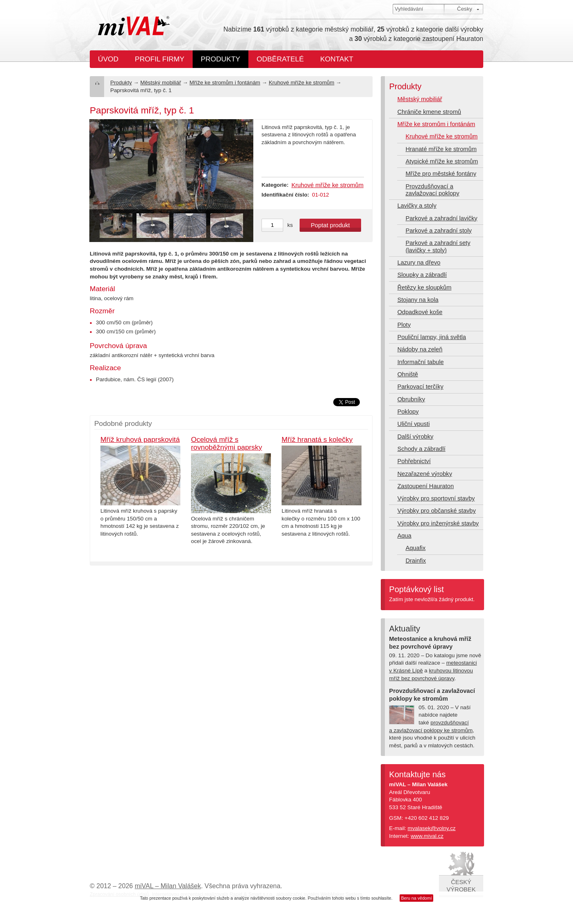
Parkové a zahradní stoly (438, 230)
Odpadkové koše (419, 312)
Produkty (220, 59)
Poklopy (407, 411)
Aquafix (415, 548)
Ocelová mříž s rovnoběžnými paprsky (226, 443)
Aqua (404, 535)
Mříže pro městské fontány (440, 173)
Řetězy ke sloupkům (424, 287)
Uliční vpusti (413, 424)
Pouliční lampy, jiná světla (431, 337)
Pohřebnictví (413, 461)
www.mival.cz (427, 836)
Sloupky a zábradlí (422, 275)
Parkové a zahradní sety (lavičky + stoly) (437, 246)
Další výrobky (415, 436)
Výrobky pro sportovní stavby (436, 498)
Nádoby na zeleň (419, 349)
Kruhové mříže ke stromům (301, 82)
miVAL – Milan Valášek (168, 885)
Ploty (404, 324)
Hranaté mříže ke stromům (440, 149)
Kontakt (336, 59)
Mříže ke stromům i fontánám (224, 82)
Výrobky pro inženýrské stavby (438, 523)
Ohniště (407, 374)
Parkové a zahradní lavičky (441, 218)
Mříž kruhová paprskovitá (140, 439)
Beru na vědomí (416, 898)
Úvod (108, 59)
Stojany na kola (417, 299)
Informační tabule (420, 362)
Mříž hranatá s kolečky (317, 439)
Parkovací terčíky (420, 386)
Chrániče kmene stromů (429, 112)
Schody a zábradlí (421, 449)
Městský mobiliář (160, 82)
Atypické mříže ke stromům (441, 161)
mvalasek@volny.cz (432, 828)
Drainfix (415, 560)
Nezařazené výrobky (424, 474)
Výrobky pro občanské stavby (436, 510)
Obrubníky (411, 399)
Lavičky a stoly (416, 205)
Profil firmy (159, 59)
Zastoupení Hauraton (425, 486)
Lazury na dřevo (418, 262)
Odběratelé (280, 59)
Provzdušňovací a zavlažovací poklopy (432, 190)
